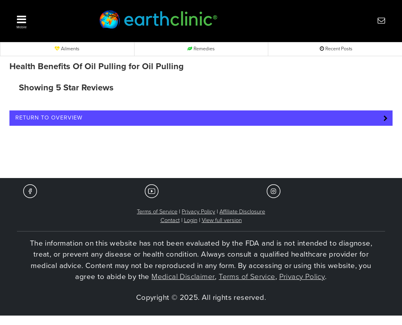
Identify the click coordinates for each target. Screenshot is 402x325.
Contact (170, 220)
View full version (222, 220)
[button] (47, 20)
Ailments (67, 49)
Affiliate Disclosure (242, 211)
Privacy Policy (198, 211)
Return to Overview (49, 117)
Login (190, 220)
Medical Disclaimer (183, 276)
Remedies (201, 49)
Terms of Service (157, 211)
